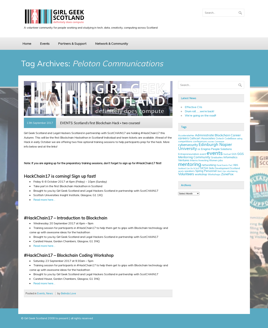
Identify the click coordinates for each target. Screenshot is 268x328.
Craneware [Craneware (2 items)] (219, 141)
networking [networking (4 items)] (209, 165)
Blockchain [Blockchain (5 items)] (222, 135)
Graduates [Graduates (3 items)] (217, 157)
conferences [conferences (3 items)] (200, 141)
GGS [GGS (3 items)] (234, 154)
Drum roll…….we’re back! (199, 111)
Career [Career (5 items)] (236, 135)
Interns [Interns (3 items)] (194, 160)
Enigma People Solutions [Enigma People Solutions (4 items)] (216, 149)
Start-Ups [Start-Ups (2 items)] (221, 171)
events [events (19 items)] (215, 153)
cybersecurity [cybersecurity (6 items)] (188, 145)
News (49, 293)
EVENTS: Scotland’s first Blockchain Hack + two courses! (100, 123)
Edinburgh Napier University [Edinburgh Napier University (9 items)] (205, 146)
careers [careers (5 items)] (183, 138)
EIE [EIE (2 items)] (199, 149)
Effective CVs (193, 107)
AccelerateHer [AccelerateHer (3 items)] (186, 135)
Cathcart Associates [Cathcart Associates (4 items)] (202, 138)
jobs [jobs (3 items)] (220, 160)
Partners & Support (72, 43)
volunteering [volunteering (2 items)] (232, 171)
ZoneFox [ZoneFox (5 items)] (227, 174)
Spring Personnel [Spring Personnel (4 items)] (206, 171)
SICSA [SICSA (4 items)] (204, 168)
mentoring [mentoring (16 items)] (189, 164)
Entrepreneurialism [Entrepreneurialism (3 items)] (188, 154)
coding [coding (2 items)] (239, 138)
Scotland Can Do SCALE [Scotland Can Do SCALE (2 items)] (188, 168)
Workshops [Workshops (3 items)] (214, 174)
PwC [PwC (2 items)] (231, 165)
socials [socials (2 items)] (181, 171)
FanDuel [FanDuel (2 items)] (227, 154)
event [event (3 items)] (203, 154)
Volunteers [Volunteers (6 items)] (186, 174)
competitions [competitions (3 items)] (185, 141)
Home (26, 43)
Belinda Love (68, 293)
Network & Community (111, 43)
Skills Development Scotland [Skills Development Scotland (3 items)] (224, 168)
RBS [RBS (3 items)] (235, 165)
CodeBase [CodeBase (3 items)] (230, 138)
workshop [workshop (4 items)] (201, 174)
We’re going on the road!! (200, 115)
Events (44, 43)
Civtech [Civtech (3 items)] (220, 138)
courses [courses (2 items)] (211, 141)
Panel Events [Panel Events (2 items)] (222, 165)
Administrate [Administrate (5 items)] (204, 135)
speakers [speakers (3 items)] (189, 171)
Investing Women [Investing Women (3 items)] (208, 160)
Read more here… (44, 199)
